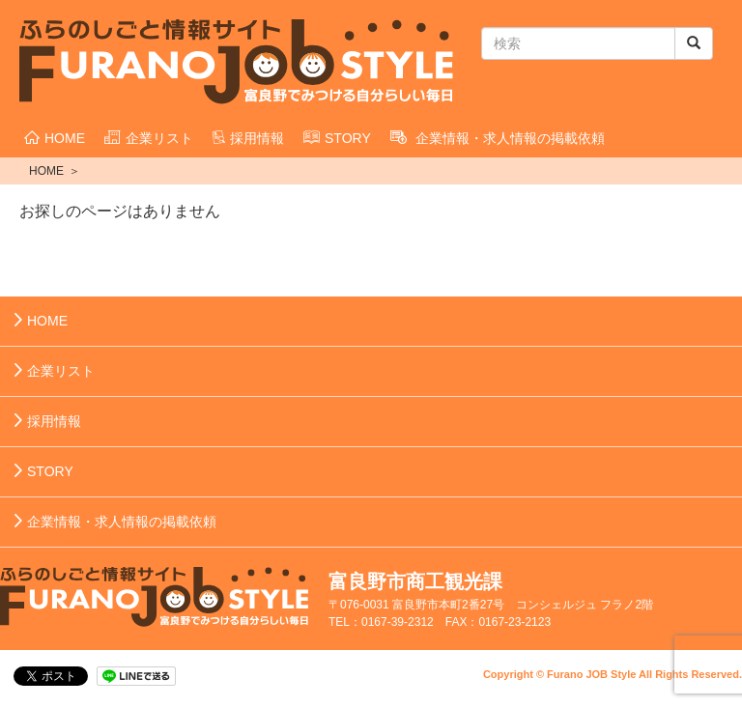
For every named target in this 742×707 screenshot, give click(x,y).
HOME (54, 138)
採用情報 (248, 138)
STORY (337, 138)
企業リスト (148, 138)
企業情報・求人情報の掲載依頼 (497, 138)
